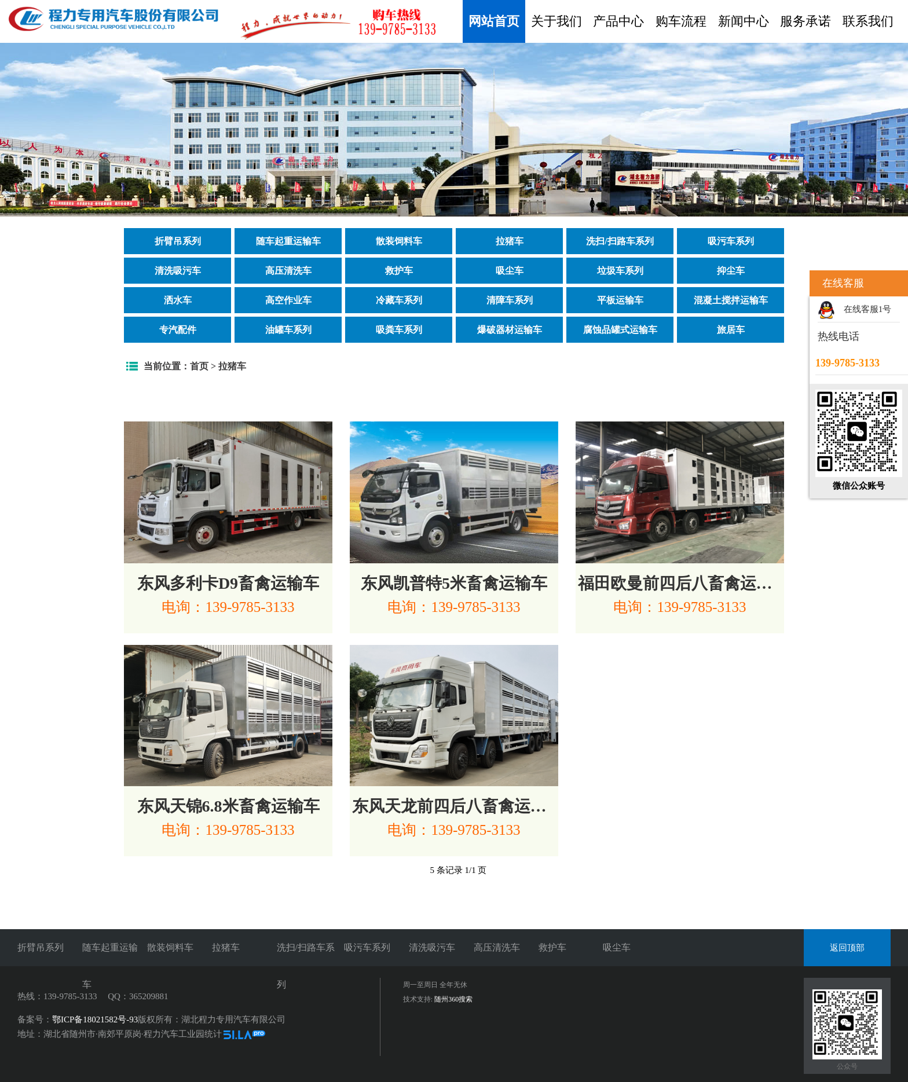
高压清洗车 (288, 271)
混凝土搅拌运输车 (731, 300)
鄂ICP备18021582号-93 (95, 1019)
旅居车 (731, 330)
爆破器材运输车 (509, 330)
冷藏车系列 (399, 300)
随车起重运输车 (288, 241)
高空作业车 (288, 300)
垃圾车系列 (620, 271)
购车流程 (681, 21)
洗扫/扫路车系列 (619, 241)
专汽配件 (177, 330)
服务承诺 (805, 21)
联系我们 (868, 21)
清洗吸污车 (178, 271)
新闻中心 (743, 21)
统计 (213, 1034)
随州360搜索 (453, 999)
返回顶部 (847, 947)
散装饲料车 (399, 241)
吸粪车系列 (399, 330)
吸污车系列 (731, 241)
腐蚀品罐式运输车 (620, 330)
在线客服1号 (868, 309)
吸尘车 (509, 271)
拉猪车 (509, 241)
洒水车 (178, 300)
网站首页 (493, 21)
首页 (199, 366)
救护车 (399, 271)
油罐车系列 (288, 330)
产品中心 (618, 21)
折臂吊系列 (178, 241)
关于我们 (556, 21)
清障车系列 (509, 300)
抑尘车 (731, 271)
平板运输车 (620, 300)
